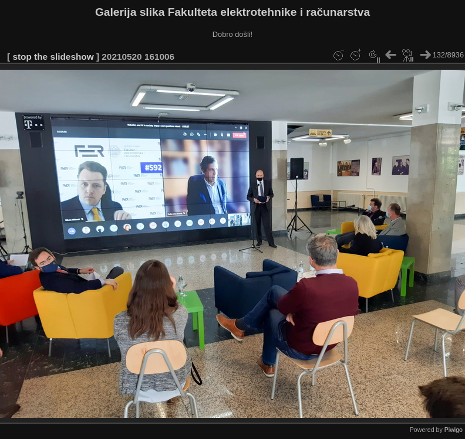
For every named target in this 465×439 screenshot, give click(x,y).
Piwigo (453, 429)
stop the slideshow (52, 57)
